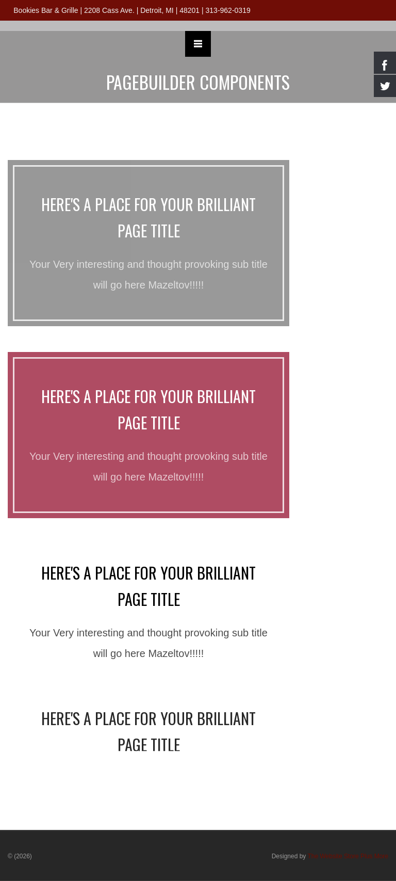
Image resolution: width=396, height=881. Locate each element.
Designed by (330, 856)
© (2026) (20, 856)
